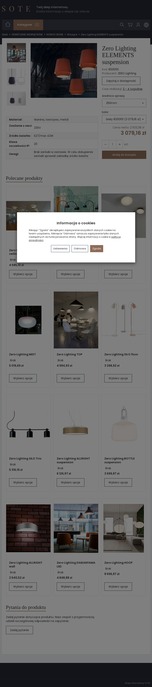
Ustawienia (60, 248)
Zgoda (96, 248)
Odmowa (80, 248)
